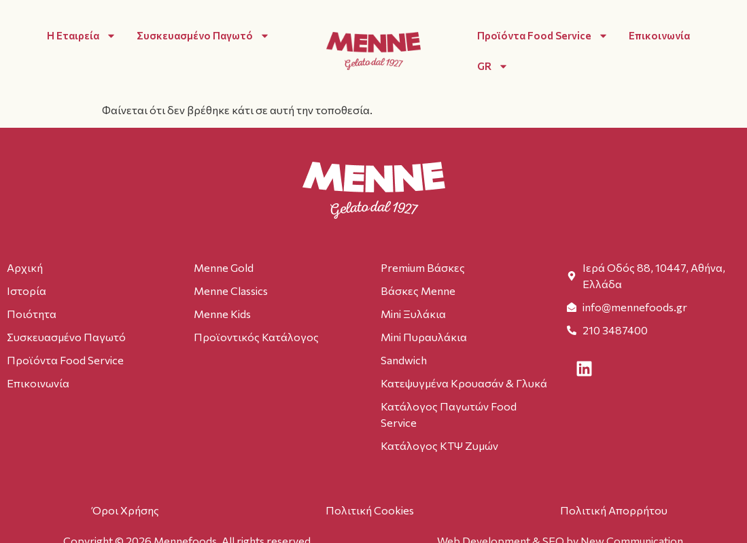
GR (492, 66)
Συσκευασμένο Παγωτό (203, 36)
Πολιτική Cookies (370, 510)
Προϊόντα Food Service (542, 36)
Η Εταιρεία (81, 36)
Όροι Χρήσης (125, 510)
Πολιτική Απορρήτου (613, 510)
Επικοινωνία (659, 35)
